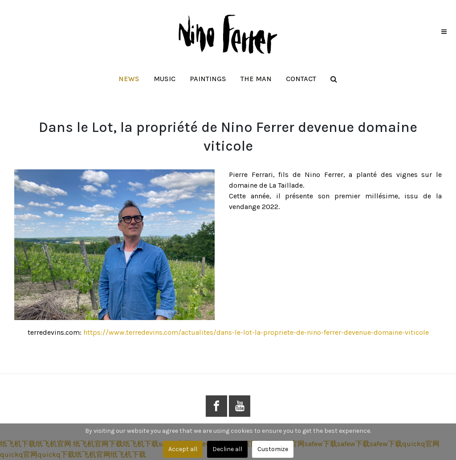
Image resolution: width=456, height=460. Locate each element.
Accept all (182, 449)
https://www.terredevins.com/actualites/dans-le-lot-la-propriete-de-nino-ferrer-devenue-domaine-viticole (256, 332)
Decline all (227, 449)
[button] (165, 79)
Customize (272, 449)
